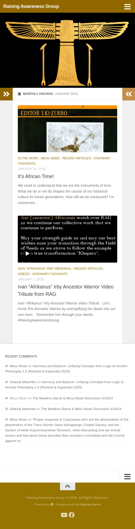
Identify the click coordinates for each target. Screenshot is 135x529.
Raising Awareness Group (31, 6)
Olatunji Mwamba (23, 382)
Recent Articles (76, 158)
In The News (28, 158)
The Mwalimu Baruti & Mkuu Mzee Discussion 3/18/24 (73, 398)
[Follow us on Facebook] (71, 515)
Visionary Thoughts (50, 274)
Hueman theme (91, 504)
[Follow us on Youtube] (64, 515)
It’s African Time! (36, 176)
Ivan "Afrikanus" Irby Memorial (44, 268)
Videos (24, 274)
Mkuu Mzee (50, 158)
